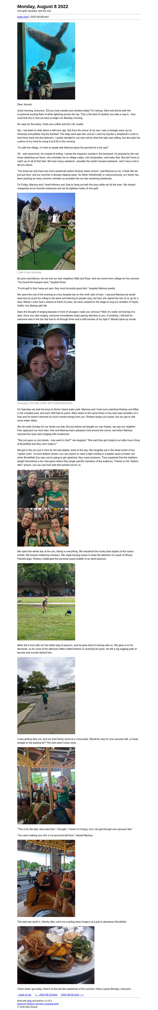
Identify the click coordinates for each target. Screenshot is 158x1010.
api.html (39, 1003)
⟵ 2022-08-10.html (46, 994)
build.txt (31, 1003)
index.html (23, 17)
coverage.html (51, 1003)
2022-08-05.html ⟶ (72, 994)
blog (29, 1000)
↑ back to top (24, 994)
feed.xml (21, 1003)
